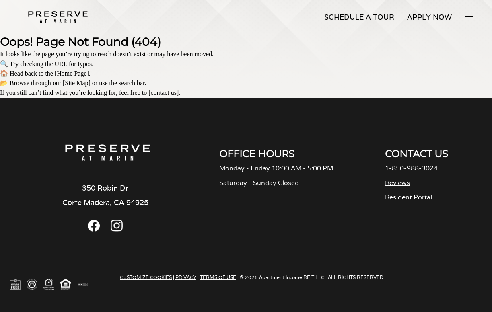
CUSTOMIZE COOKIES (146, 277)
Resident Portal (408, 197)
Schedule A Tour (359, 17)
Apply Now (429, 17)
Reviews (397, 183)
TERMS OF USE (218, 277)
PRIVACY (185, 277)
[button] (469, 16)
